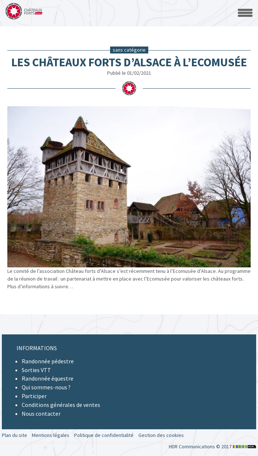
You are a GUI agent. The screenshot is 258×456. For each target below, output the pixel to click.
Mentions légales (50, 435)
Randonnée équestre (47, 378)
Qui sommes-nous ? (46, 387)
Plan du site (14, 435)
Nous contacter (41, 413)
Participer (34, 396)
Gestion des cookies (161, 435)
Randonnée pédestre (48, 361)
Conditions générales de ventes (61, 404)
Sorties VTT (36, 370)
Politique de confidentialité (104, 435)
